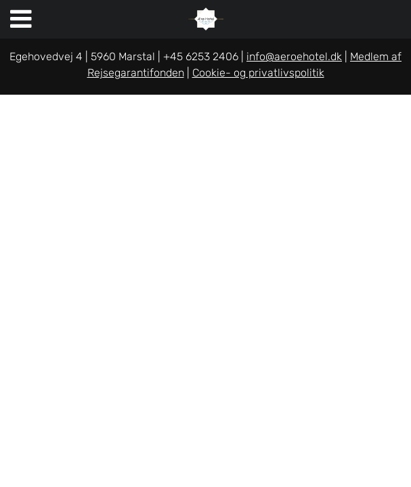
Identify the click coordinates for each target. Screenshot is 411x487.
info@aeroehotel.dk (294, 56)
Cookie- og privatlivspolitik (258, 72)
